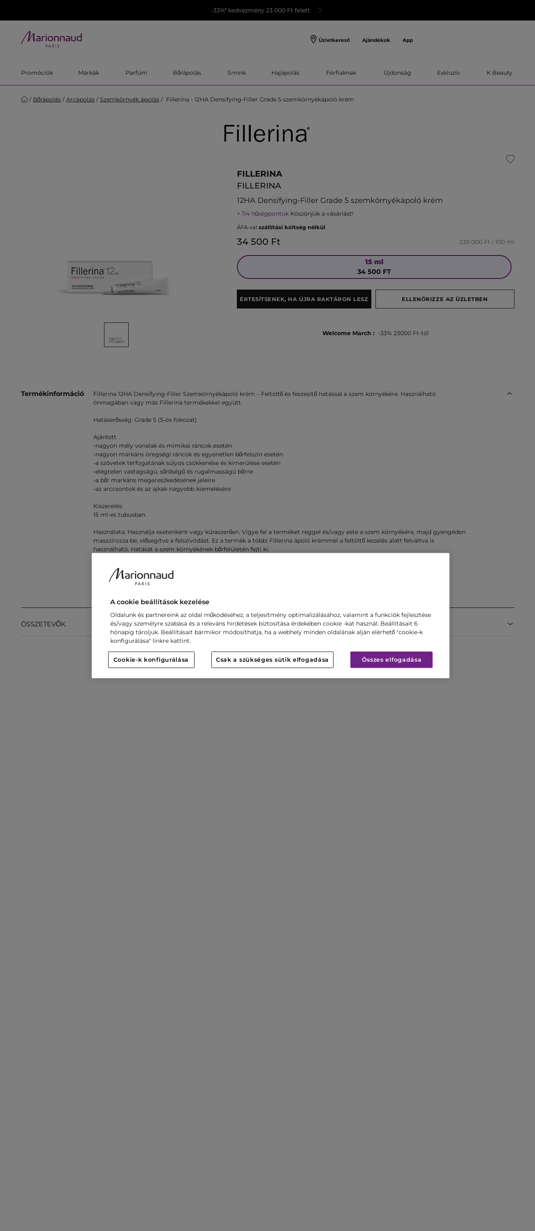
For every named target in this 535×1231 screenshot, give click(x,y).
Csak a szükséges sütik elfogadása (272, 659)
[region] (270, 615)
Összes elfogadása (392, 659)
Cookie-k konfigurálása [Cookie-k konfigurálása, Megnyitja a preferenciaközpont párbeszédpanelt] (151, 659)
